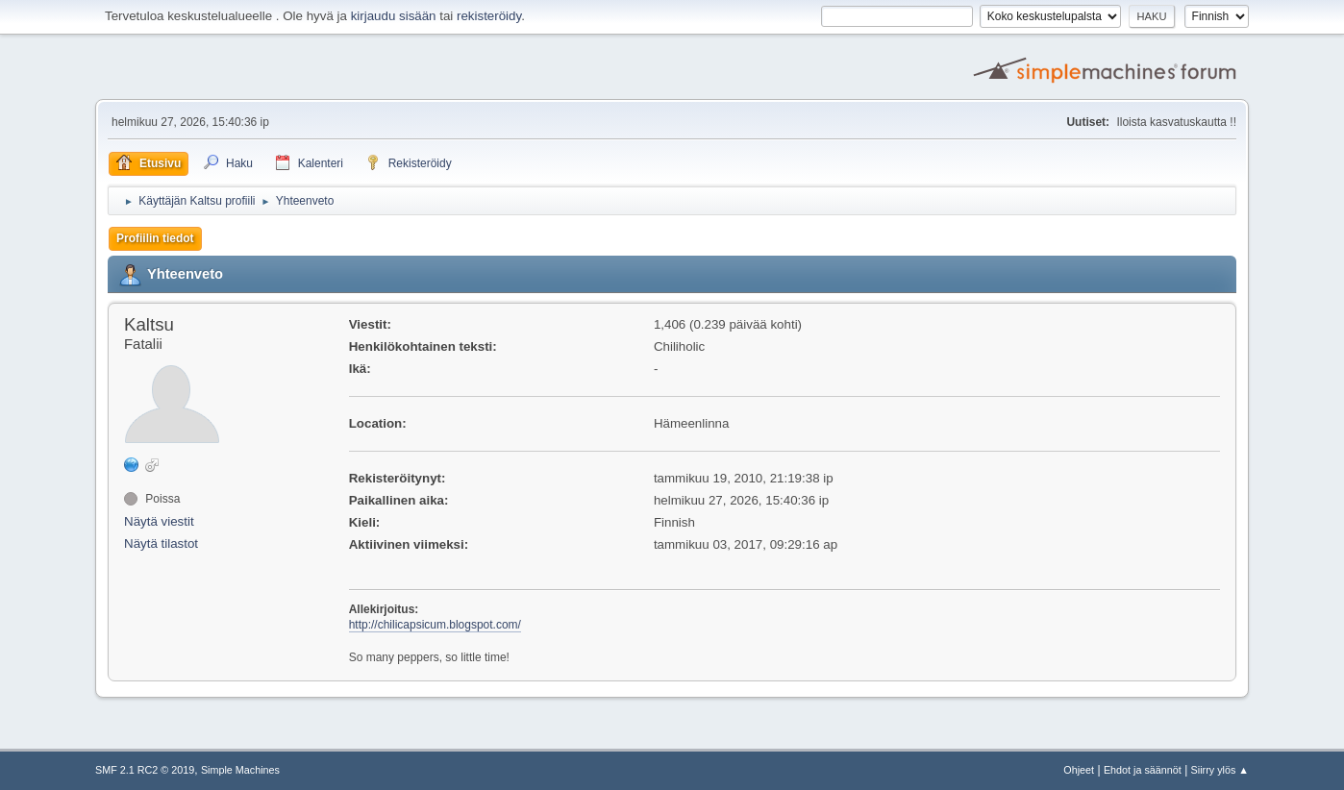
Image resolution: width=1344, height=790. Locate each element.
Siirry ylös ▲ (1220, 770)
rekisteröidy (489, 16)
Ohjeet (1078, 770)
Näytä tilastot (161, 543)
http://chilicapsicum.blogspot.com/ (435, 624)
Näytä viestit (159, 521)
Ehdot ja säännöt (1143, 770)
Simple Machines (240, 770)
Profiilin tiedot (155, 238)
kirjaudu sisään (393, 16)
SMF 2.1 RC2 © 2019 (144, 770)
